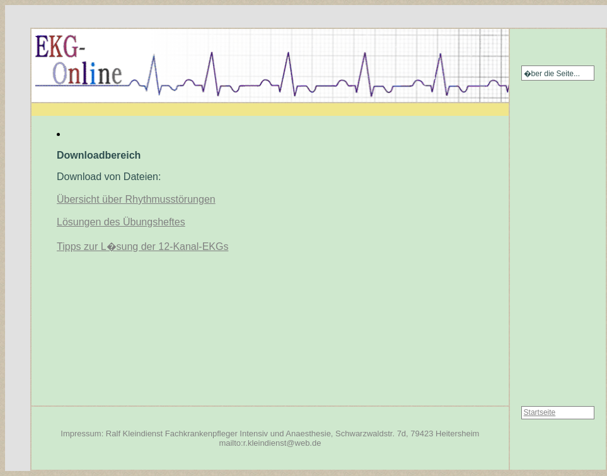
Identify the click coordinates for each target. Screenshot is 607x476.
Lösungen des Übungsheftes (121, 222)
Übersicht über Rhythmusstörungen (136, 199)
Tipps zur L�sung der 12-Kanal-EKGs (142, 246)
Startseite (540, 412)
